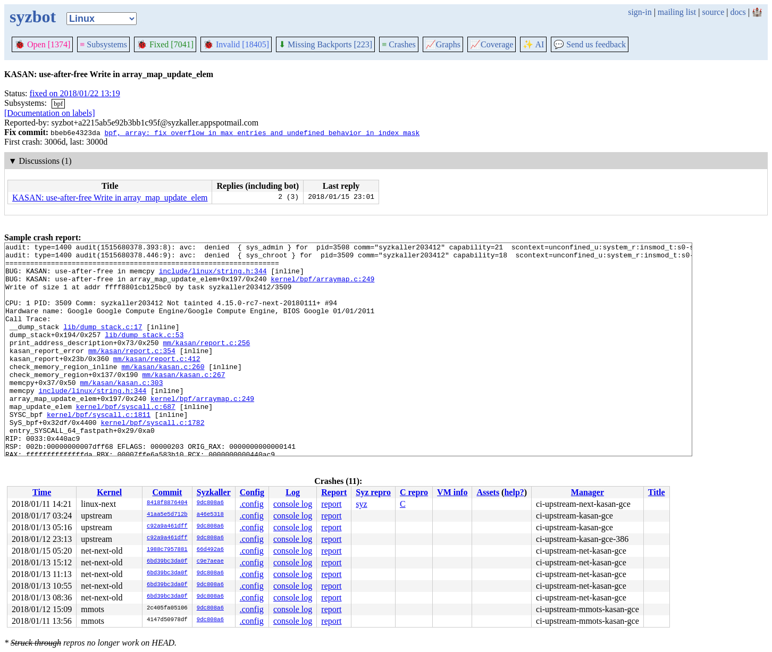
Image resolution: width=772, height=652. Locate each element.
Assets (487, 492)
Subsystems (103, 44)
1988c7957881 (167, 550)
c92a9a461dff (167, 526)
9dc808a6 (210, 503)
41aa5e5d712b (167, 515)
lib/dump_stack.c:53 (144, 353)
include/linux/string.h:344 (213, 277)
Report (334, 492)
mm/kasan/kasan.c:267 (183, 401)
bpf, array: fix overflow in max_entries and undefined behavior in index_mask (261, 132)
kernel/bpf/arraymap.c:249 (322, 286)
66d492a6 (210, 550)
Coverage (491, 44)
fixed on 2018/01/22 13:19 (75, 93)
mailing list (677, 11)
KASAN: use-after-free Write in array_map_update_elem (109, 197)
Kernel (109, 492)
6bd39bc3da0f (167, 561)
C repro (414, 492)
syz (361, 503)
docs (737, 11)
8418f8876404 (167, 503)
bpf (58, 103)
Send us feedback (589, 44)
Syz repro (373, 492)
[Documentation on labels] (49, 113)
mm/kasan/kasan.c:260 (162, 392)
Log (293, 492)
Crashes (399, 44)
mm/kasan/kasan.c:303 (121, 411)
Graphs (442, 44)
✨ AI (533, 44)
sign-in (639, 11)
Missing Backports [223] (325, 44)
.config (252, 503)
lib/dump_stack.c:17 (102, 344)
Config (252, 492)
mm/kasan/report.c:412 (156, 382)
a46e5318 (210, 515)
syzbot (33, 16)
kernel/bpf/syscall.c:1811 (98, 449)
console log (292, 503)
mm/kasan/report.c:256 (206, 363)
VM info (452, 492)
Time (41, 492)
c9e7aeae (210, 561)
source (713, 11)
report (331, 503)
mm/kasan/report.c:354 (131, 373)
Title (656, 492)
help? (514, 492)
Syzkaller (214, 492)
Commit (167, 492)
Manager (587, 492)
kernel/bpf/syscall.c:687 (125, 440)
